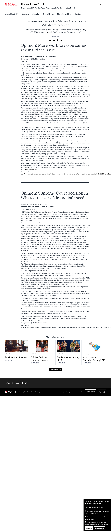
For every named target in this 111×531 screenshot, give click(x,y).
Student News (48, 14)
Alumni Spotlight (11, 14)
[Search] (101, 5)
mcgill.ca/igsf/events (31, 169)
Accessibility (60, 392)
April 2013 (8, 354)
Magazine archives (64, 14)
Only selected (99, 528)
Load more (54, 369)
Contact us (79, 14)
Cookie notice (79, 392)
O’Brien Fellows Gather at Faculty (39, 358)
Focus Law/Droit (32, 4)
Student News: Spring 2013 (68, 358)
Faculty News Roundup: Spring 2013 (94, 358)
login (102, 392)
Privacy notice (70, 392)
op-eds (49, 32)
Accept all (89, 528)
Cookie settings (90, 391)
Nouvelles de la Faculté (30, 14)
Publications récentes (16, 357)
